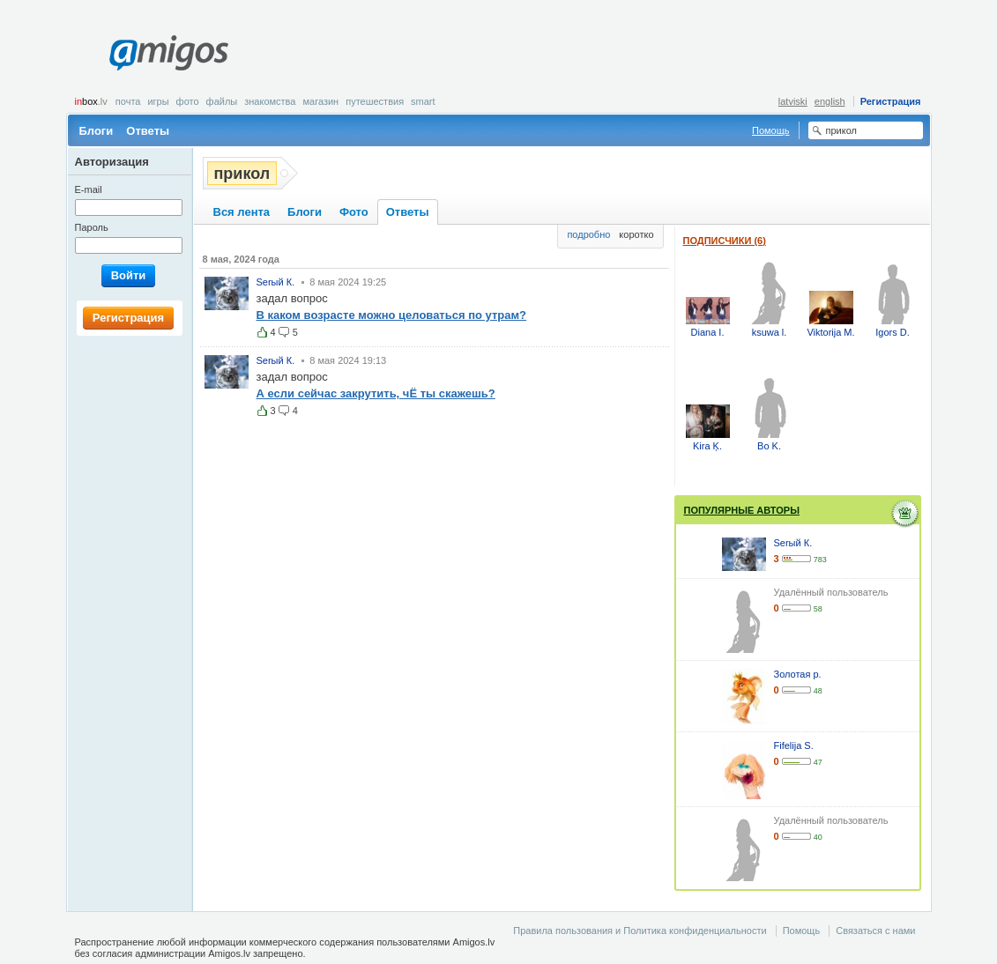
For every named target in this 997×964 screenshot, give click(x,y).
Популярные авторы (742, 510)
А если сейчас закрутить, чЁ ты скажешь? (376, 393)
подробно (588, 234)
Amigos (168, 52)
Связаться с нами (875, 930)
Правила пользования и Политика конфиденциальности (639, 930)
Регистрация (890, 101)
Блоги (96, 130)
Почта (128, 101)
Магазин (320, 101)
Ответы (147, 130)
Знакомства (269, 101)
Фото (187, 101)
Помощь (771, 130)
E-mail (88, 189)
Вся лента (242, 212)
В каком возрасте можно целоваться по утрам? (392, 315)
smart (423, 101)
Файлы (222, 101)
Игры (157, 101)
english (830, 101)
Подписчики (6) (724, 240)
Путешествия (375, 101)
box (91, 101)
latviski (792, 101)
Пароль (91, 227)
